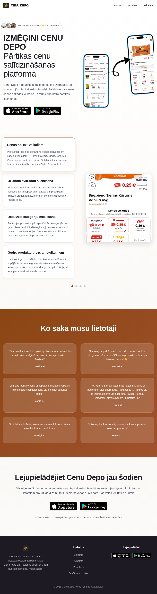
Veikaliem (148, 5)
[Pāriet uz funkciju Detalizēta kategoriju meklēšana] (81, 286)
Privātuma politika (78, 573)
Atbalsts (132, 5)
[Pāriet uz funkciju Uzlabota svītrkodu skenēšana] (76, 286)
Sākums (118, 5)
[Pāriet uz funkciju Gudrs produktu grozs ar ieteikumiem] (85, 286)
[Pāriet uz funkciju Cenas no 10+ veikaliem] (72, 286)
